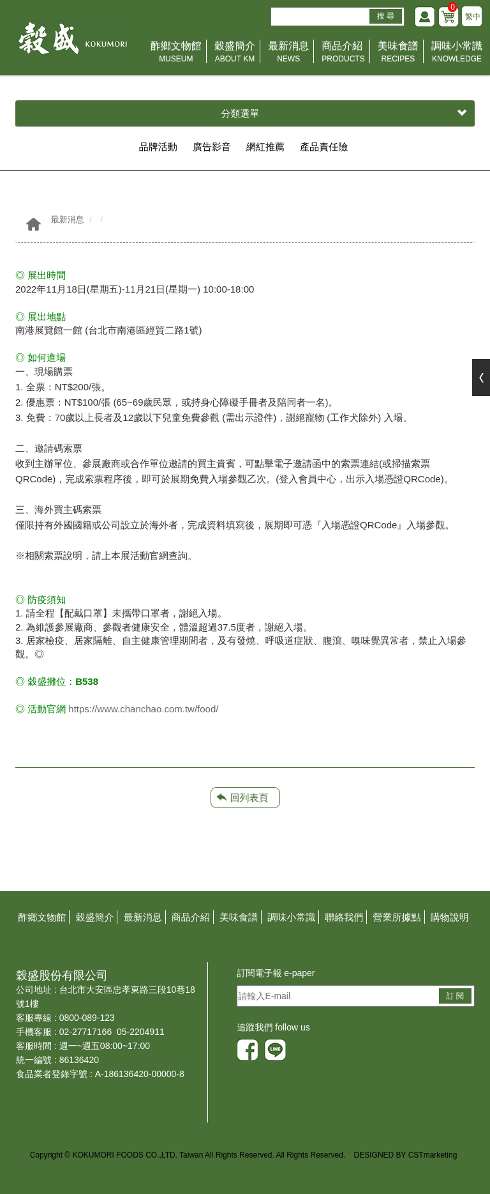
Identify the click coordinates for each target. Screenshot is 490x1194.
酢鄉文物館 (176, 52)
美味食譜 (398, 52)
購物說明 (450, 917)
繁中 (472, 16)
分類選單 (344, 114)
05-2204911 (141, 1032)
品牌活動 (158, 146)
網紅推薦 (265, 146)
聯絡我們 (344, 917)
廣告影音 (212, 146)
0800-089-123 (87, 1018)
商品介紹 (343, 52)
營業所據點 (397, 917)
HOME (72, 37)
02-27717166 (85, 1032)
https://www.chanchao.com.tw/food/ (143, 708)
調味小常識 (456, 52)
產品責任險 (324, 146)
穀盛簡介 (234, 52)
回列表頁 (249, 797)
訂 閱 (455, 995)
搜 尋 (385, 15)
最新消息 (288, 52)
